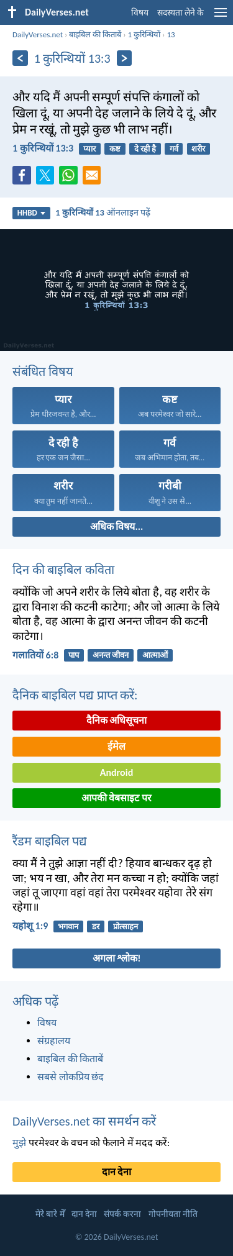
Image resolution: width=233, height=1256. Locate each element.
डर (95, 926)
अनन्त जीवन (111, 655)
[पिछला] (20, 58)
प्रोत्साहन (125, 926)
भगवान (68, 926)
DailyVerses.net (37, 34)
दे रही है (145, 148)
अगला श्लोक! (117, 958)
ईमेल (116, 746)
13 (171, 34)
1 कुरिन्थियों (144, 34)
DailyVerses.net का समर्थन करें (84, 1121)
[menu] (220, 17)
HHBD (31, 212)
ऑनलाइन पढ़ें (102, 212)
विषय (139, 12)
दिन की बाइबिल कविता (63, 569)
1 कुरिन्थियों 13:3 (42, 148)
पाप (73, 655)
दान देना (117, 1172)
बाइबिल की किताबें (95, 34)
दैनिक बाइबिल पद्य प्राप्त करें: (74, 695)
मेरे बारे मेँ (49, 1214)
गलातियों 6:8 (35, 655)
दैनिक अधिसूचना (116, 720)
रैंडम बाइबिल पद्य (49, 841)
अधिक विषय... (116, 526)
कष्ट (115, 148)
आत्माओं (155, 655)
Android (116, 772)
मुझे (19, 1143)
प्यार (89, 148)
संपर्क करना (122, 1214)
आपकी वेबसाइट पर (116, 798)
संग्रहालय (53, 1041)
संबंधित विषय (42, 371)
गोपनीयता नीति (173, 1214)
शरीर (198, 148)
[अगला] (124, 58)
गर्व (174, 148)
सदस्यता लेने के (180, 12)
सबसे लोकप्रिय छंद (70, 1077)
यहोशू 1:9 (30, 926)
